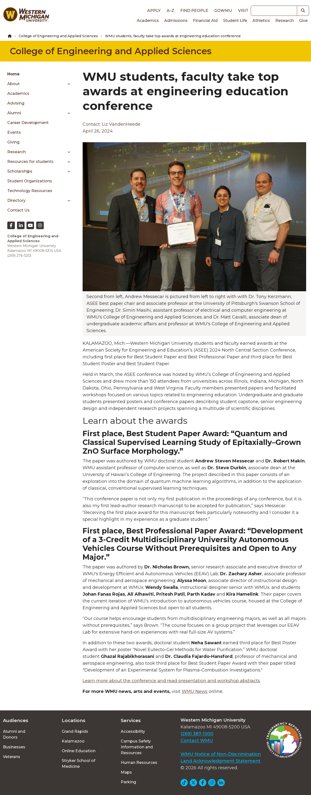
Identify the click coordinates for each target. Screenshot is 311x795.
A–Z (170, 10)
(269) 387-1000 (197, 733)
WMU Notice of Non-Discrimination (221, 754)
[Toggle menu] (67, 84)
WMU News (194, 691)
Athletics (261, 20)
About (13, 83)
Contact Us (18, 210)
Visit (243, 10)
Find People (194, 10)
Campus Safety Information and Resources (137, 747)
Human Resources (139, 762)
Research (284, 20)
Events (14, 132)
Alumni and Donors (14, 734)
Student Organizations (29, 181)
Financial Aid (205, 20)
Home (13, 74)
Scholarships (19, 171)
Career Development (28, 122)
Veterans (11, 756)
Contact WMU (197, 740)
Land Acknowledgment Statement (220, 761)
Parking (128, 782)
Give (303, 20)
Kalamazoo (73, 741)
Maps (126, 772)
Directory (16, 200)
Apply (154, 10)
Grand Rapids (75, 731)
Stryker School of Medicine (78, 763)
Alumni (14, 113)
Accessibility (133, 731)
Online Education (78, 751)
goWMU (223, 10)
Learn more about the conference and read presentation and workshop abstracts (171, 680)
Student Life (235, 20)
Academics (148, 20)
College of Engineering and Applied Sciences (58, 36)
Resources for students (30, 161)
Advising (15, 103)
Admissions (176, 20)
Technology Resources (29, 190)
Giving (13, 142)
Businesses (14, 747)
